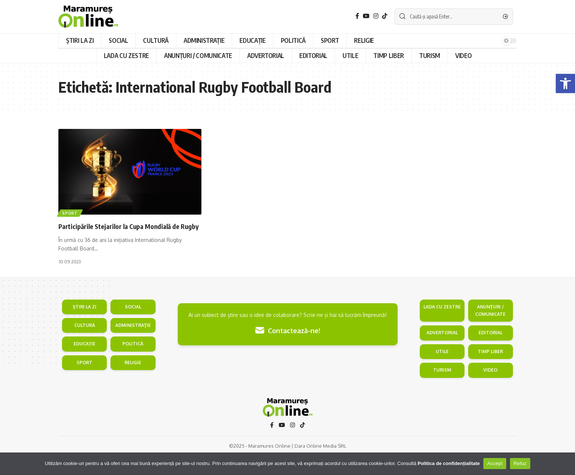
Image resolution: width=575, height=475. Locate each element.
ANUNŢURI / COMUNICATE (490, 329)
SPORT (84, 381)
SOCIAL (133, 325)
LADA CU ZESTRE (442, 325)
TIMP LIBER (490, 370)
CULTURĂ (84, 344)
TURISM (442, 389)
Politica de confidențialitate (449, 463)
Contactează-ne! (287, 349)
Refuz (520, 463)
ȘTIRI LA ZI (84, 325)
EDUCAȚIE (84, 363)
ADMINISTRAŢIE (133, 344)
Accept (494, 463)
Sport (70, 212)
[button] (565, 83)
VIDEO (490, 389)
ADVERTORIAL (442, 352)
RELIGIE (133, 381)
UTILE (442, 370)
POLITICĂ (132, 363)
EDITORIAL (491, 352)
